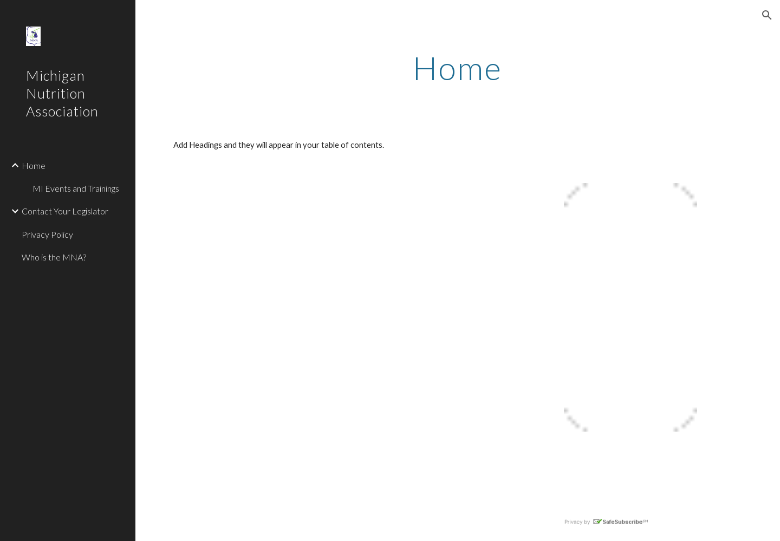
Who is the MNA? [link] (54, 257)
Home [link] (34, 165)
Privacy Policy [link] (47, 234)
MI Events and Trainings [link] (75, 188)
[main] (458, 67)
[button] (767, 15)
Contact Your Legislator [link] (65, 211)
